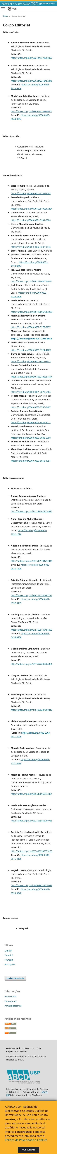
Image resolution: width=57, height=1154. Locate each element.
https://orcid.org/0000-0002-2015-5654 (31, 338)
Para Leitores (10, 996)
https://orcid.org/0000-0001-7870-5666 (31, 391)
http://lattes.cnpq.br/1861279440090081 (31, 281)
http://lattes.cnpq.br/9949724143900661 (31, 111)
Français (9, 959)
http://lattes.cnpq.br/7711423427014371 (31, 511)
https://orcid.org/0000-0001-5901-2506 (31, 220)
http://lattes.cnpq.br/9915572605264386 (31, 664)
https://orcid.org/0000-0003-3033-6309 (31, 437)
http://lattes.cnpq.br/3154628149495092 (31, 629)
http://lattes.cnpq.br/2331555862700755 (31, 820)
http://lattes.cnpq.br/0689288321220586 (31, 885)
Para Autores (10, 1001)
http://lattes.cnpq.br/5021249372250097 (31, 57)
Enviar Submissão (15, 978)
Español (9, 955)
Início (5, 16)
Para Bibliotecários (13, 1005)
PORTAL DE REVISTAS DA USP (16, 4)
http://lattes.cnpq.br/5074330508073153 (31, 851)
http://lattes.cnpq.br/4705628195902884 (31, 208)
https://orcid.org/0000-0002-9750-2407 (31, 407)
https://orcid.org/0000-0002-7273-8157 (31, 327)
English (8, 950)
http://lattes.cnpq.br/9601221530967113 (31, 595)
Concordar (28, 1150)
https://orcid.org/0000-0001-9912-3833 (31, 361)
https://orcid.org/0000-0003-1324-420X (31, 350)
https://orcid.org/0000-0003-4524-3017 (31, 422)
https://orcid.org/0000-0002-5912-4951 (31, 460)
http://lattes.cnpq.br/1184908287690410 (31, 709)
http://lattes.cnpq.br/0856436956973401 (31, 793)
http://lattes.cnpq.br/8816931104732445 (31, 561)
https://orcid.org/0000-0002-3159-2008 (31, 193)
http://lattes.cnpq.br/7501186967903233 (31, 311)
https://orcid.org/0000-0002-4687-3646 (31, 246)
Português (10, 964)
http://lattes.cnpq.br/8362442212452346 (31, 80)
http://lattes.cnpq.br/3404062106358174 (31, 376)
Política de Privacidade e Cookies (26, 1140)
